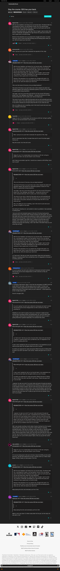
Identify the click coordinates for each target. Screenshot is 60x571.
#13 (51, 358)
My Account (57, 0)
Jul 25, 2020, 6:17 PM (32, 358)
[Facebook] (26, 527)
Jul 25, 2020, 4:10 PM (29, 268)
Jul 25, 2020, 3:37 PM (31, 149)
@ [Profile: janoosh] (14, 498)
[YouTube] (30, 527)
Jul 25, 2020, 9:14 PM (28, 465)
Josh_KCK (15, 60)
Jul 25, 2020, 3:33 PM (31, 129)
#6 (51, 149)
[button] (2, 569)
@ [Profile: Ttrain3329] (15, 151)
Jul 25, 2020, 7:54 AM (28, 49)
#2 (51, 49)
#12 (51, 324)
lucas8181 (15, 496)
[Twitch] (34, 527)
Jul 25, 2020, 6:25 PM (31, 399)
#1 (51, 22)
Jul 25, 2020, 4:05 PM (32, 231)
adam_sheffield (15, 444)
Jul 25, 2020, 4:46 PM (31, 324)
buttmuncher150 (15, 49)
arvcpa (14, 282)
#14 (51, 399)
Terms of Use (30, 541)
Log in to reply (48, 16)
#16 (51, 465)
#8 (51, 231)
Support (50, 0)
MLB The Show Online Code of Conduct (30, 548)
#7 (51, 168)
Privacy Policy (30, 543)
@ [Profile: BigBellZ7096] (16, 62)
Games (45, 0)
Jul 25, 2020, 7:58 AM (31, 60)
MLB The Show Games (30, 550)
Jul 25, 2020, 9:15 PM (31, 496)
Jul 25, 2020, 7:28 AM (27, 22)
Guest (24, 60)
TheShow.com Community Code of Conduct (30, 545)
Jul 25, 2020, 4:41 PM (31, 300)
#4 (51, 116)
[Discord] (38, 527)
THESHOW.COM (4, 0)
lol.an (13, 458)
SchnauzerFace (16, 268)
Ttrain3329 (14, 116)
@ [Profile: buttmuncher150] (16, 131)
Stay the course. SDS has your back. (33, 62)
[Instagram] (22, 527)
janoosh (14, 465)
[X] (18, 527)
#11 (51, 300)
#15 (51, 444)
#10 (51, 282)
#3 (51, 60)
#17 (51, 496)
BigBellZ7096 (15, 22)
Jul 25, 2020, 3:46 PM (31, 168)
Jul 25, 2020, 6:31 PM (31, 444)
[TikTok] (42, 527)
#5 (51, 129)
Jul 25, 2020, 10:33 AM (26, 116)
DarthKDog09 (16, 231)
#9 (51, 268)
